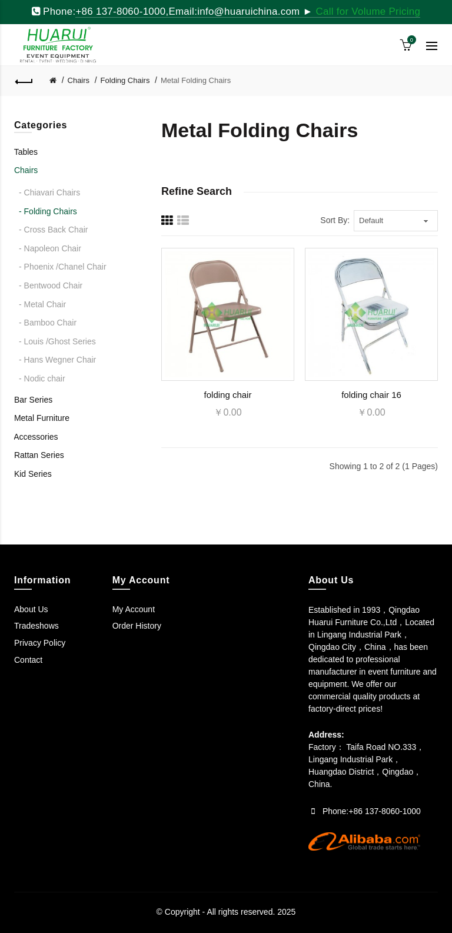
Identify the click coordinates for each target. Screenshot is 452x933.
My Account (133, 609)
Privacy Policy (39, 643)
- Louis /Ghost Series (57, 341)
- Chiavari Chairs (49, 192)
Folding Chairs (125, 80)
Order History (136, 625)
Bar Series (33, 399)
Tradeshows (36, 625)
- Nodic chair (42, 378)
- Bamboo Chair (48, 322)
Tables (26, 152)
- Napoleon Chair (50, 248)
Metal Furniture (41, 418)
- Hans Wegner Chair (57, 359)
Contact (28, 660)
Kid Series (33, 474)
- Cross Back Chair (53, 229)
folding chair (228, 395)
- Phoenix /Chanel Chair (63, 266)
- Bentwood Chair (50, 285)
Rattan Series (39, 455)
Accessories (36, 436)
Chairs (79, 80)
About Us (31, 609)
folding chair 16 (371, 395)
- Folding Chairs (48, 211)
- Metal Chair (42, 304)
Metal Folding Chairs (196, 80)
